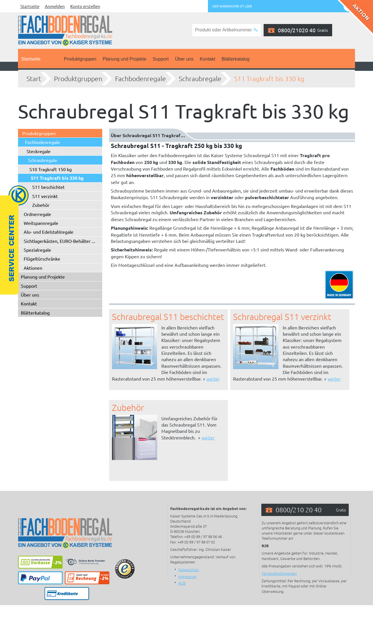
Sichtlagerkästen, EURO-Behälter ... (59, 241)
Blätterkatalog (236, 59)
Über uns (184, 59)
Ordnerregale (37, 214)
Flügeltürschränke (42, 258)
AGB (181, 583)
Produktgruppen (80, 59)
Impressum (187, 576)
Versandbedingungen (279, 573)
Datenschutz (188, 569)
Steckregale (39, 151)
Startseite (29, 6)
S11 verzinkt (45, 196)
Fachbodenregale (140, 79)
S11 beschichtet (48, 187)
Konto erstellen (85, 6)
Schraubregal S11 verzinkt (282, 316)
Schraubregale (200, 79)
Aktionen (33, 268)
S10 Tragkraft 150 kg (50, 169)
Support (161, 59)
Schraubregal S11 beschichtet (168, 316)
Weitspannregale (41, 223)
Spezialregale (37, 250)
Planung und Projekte (124, 59)
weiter (213, 378)
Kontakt (207, 59)
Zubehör (40, 205)
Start (34, 79)
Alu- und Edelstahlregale (48, 232)
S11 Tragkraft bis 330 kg (269, 79)
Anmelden (55, 6)
